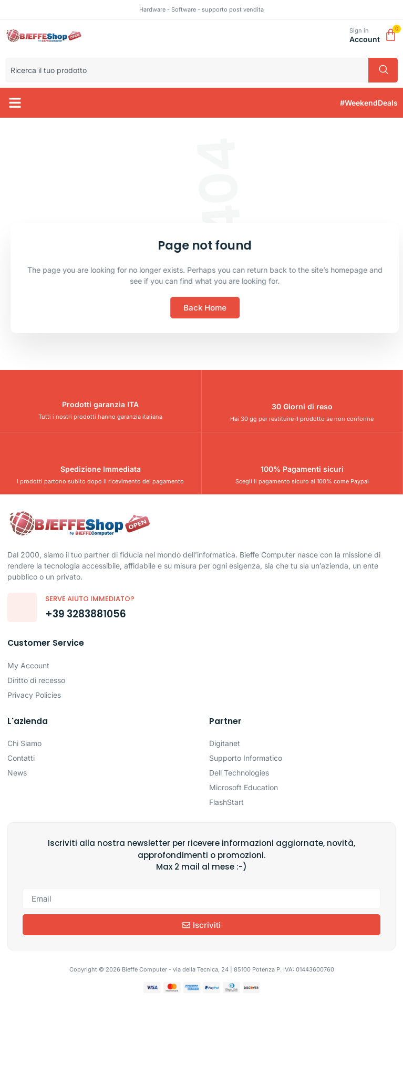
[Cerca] (383, 70)
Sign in (359, 30)
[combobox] (186, 70)
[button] (15, 103)
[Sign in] (337, 36)
